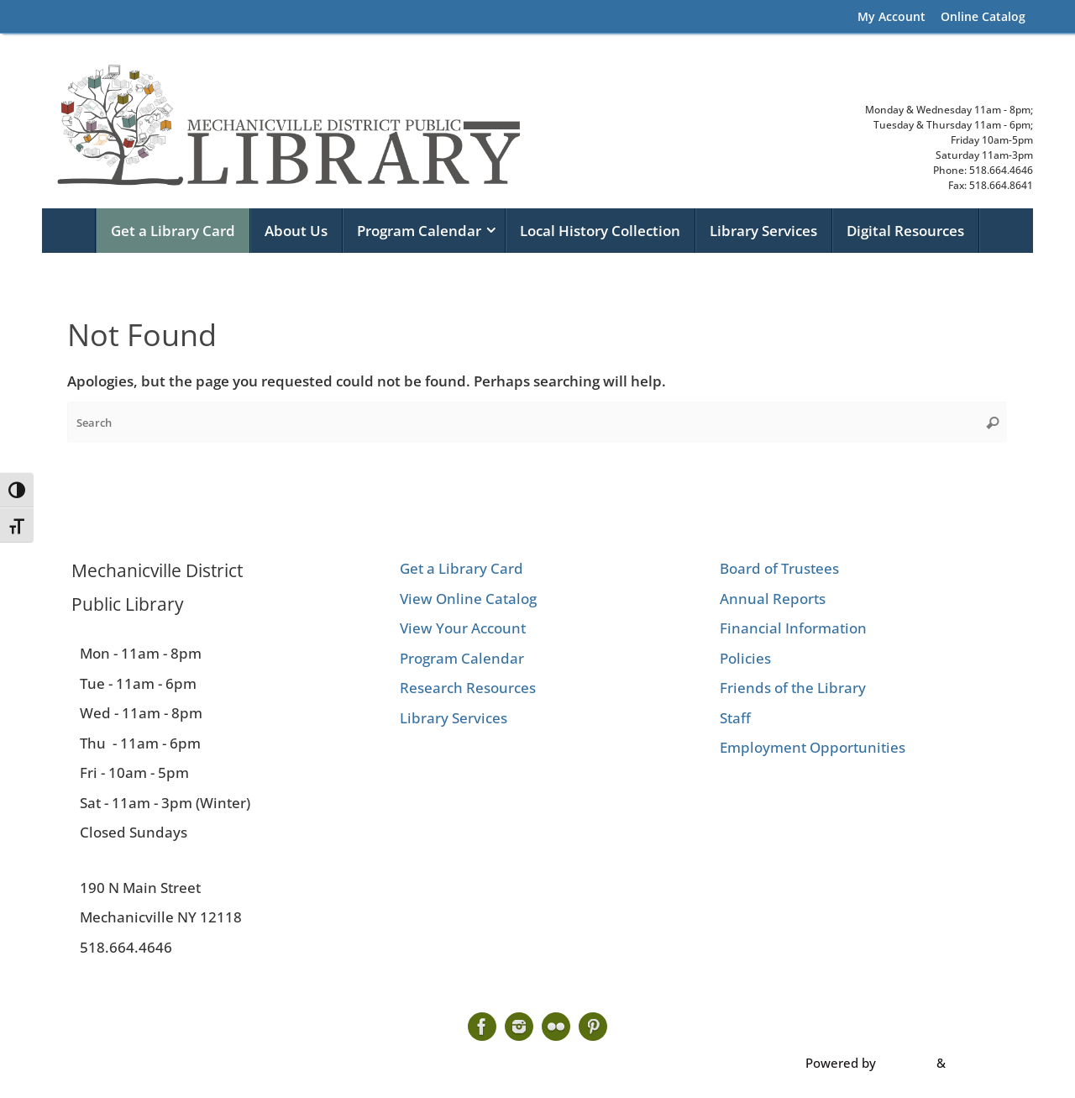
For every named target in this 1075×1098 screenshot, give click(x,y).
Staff (735, 718)
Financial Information (793, 628)
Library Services (453, 718)
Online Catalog (983, 16)
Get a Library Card (461, 568)
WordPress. (982, 1062)
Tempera (906, 1062)
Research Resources (468, 687)
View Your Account (463, 628)
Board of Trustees (779, 568)
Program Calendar (462, 658)
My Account (891, 16)
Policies (745, 658)
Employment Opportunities (812, 747)
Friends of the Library (793, 687)
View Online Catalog (468, 598)
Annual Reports (773, 598)
